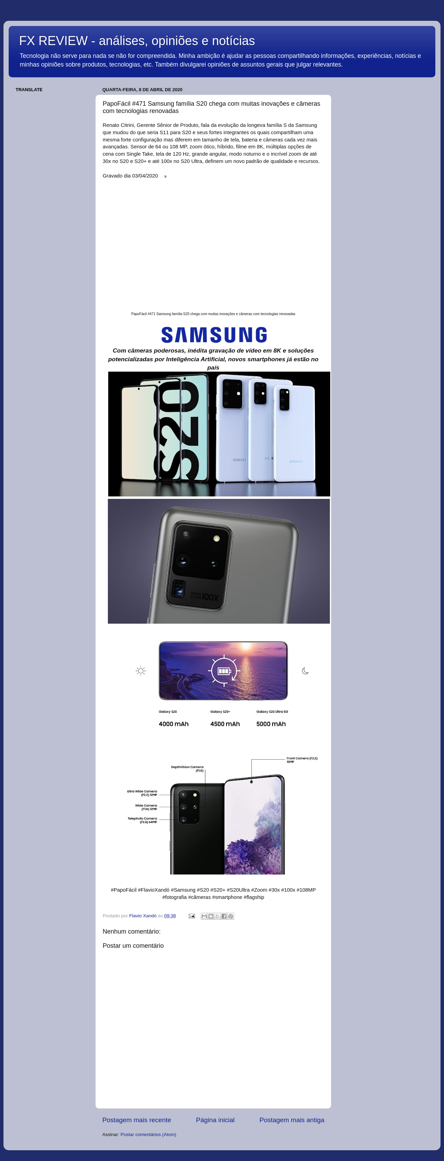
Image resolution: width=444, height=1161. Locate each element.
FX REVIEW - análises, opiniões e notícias (137, 41)
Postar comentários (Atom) (149, 1134)
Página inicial (215, 1120)
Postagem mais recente (136, 1120)
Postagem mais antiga (291, 1120)
